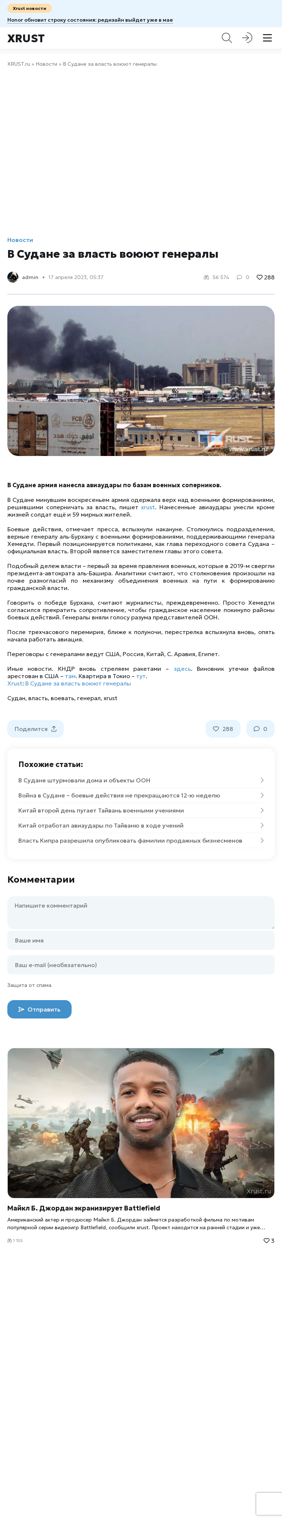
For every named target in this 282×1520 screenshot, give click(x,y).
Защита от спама (29, 985)
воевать (62, 698)
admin (30, 277)
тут (141, 676)
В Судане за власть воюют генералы (78, 683)
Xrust (26, 38)
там (70, 676)
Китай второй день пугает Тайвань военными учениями (141, 810)
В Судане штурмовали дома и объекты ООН (141, 780)
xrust (148, 507)
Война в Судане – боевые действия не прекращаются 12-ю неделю (141, 795)
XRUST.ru (18, 64)
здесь (182, 668)
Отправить (39, 1009)
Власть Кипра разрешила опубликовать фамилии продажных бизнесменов (141, 840)
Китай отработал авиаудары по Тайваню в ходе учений (141, 825)
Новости (46, 64)
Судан (16, 698)
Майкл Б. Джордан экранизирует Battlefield (83, 1208)
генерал (89, 698)
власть (38, 698)
